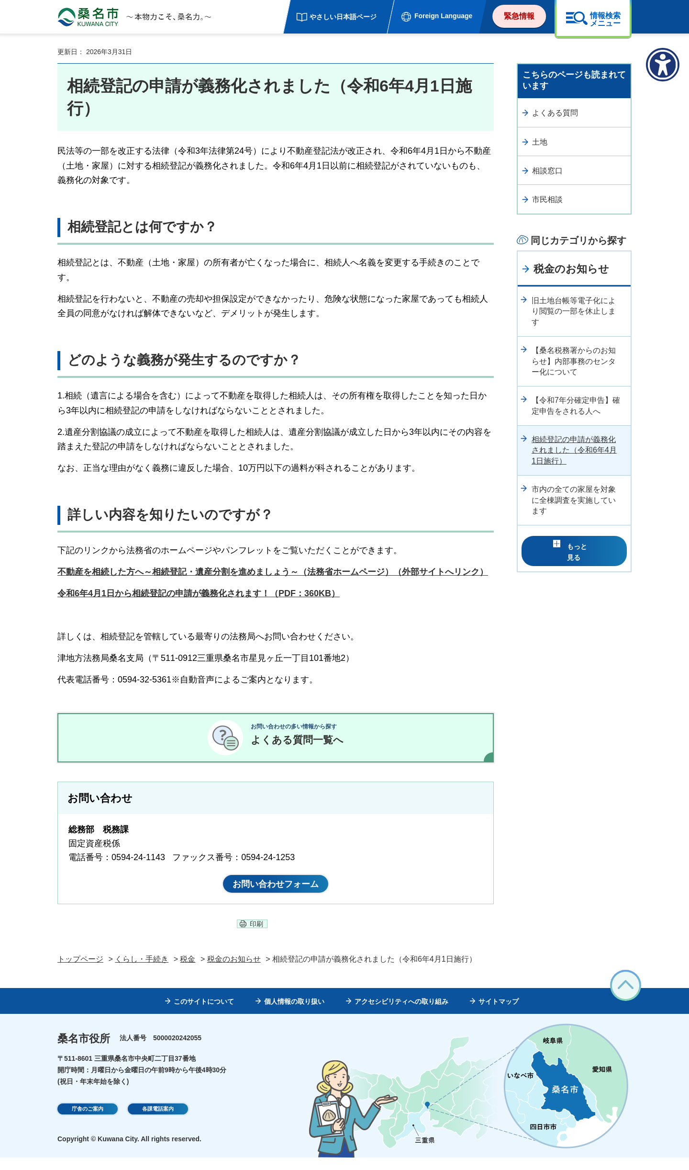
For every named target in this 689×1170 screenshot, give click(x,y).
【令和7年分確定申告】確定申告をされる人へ (576, 405)
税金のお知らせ (571, 269)
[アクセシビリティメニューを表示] (662, 64)
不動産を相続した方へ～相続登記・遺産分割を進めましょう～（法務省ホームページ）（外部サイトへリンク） (272, 572)
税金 (187, 971)
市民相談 (547, 199)
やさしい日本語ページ (343, 17)
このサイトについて (204, 1014)
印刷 (256, 936)
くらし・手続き (141, 971)
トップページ (80, 971)
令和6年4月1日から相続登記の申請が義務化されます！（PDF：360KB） (198, 593)
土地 (539, 142)
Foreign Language (443, 16)
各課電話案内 (158, 1122)
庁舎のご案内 (87, 1122)
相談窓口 (547, 171)
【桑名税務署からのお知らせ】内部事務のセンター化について (574, 361)
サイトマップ (498, 1014)
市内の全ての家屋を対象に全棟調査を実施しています (574, 500)
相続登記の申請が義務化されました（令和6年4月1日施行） (574, 450)
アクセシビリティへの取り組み (401, 1014)
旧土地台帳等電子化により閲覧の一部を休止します (574, 311)
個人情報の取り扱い (294, 1014)
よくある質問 (555, 113)
